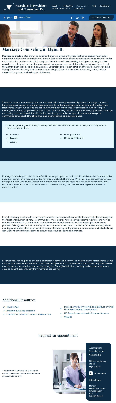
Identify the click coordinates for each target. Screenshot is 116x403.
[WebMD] (66, 317)
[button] (101, 17)
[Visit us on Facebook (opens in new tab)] (71, 17)
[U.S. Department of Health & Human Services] (84, 313)
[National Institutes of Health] (18, 310)
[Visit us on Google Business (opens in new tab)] (77, 17)
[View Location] (4, 17)
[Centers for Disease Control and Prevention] (26, 314)
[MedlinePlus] (10, 307)
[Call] (22, 17)
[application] (58, 6)
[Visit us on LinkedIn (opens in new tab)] (83, 17)
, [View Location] (9, 17)
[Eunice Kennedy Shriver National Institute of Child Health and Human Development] (87, 308)
